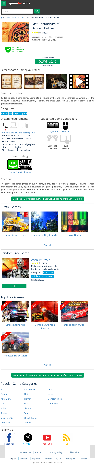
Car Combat (30, 389)
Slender (28, 408)
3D (2, 389)
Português (71, 458)
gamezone (19, 3)
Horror (27, 398)
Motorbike (53, 403)
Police (3, 408)
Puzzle (21, 17)
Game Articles (24, 452)
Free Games (10, 17)
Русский (24, 458)
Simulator (5, 422)
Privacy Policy (56, 452)
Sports (27, 413)
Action (4, 394)
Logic (50, 394)
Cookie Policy (73, 452)
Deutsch (83, 458)
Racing (4, 413)
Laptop (51, 389)
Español (36, 458)
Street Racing (30, 417)
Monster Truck (55, 398)
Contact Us (40, 452)
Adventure (6, 398)
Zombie (28, 422)
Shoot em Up (7, 417)
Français (48, 458)
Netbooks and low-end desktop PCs (18, 132)
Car (2, 403)
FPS (26, 394)
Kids (26, 403)
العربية (59, 458)
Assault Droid (40, 260)
